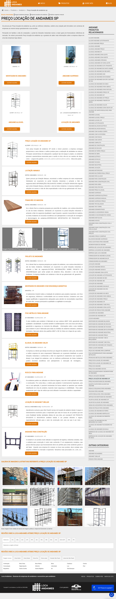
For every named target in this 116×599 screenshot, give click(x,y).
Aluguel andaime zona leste (98, 54)
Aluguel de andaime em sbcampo (99, 71)
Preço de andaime (95, 366)
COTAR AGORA (11, 82)
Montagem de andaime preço (98, 335)
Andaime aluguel (94, 114)
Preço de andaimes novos (97, 369)
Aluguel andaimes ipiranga (22, 14)
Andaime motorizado (95, 170)
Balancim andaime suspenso (98, 239)
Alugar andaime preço (96, 43)
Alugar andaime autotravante (99, 40)
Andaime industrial (95, 165)
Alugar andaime (94, 38)
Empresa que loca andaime (98, 253)
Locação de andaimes (96, 283)
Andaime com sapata (95, 140)
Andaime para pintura (96, 187)
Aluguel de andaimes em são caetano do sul (101, 80)
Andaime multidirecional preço (99, 173)
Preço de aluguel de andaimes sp (100, 363)
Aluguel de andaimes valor (98, 105)
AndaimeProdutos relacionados (96, 30)
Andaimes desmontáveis (97, 209)
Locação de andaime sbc (97, 280)
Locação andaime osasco (97, 269)
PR (32, 492)
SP (27, 492)
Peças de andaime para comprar (99, 350)
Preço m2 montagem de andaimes (100, 381)
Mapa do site (109, 529)
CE (56, 492)
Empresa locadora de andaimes (39, 14)
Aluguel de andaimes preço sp (99, 92)
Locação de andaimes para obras (100, 296)
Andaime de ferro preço (97, 151)
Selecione (6, 492)
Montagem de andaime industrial (100, 332)
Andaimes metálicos (95, 218)
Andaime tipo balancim (96, 204)
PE (46, 492)
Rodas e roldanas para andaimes (100, 388)
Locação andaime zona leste (98, 272)
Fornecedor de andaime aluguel (100, 255)
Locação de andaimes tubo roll (99, 304)
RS (41, 492)
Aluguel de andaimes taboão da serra (99, 101)
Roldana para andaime (96, 391)
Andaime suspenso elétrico (98, 195)
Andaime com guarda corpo (98, 131)
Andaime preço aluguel (96, 190)
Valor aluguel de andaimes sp (99, 399)
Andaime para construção (97, 179)
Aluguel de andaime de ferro (98, 411)
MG (17, 492)
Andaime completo (95, 142)
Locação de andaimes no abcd (99, 293)
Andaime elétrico (94, 156)
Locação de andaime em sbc (98, 278)
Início (41, 3)
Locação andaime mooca (97, 267)
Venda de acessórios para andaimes (101, 405)
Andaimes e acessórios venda (99, 212)
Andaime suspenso (95, 192)
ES (22, 492)
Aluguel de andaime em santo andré (101, 68)
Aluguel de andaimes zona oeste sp (101, 107)
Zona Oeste (27, 511)
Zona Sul (35, 511)
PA (74, 492)
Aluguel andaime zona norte (98, 57)
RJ (12, 492)
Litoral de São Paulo (68, 511)
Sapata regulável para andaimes (99, 394)
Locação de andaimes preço (98, 299)
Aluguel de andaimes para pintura (100, 89)
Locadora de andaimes (96, 313)
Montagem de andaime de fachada (100, 327)
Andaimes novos (94, 220)
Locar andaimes (94, 318)
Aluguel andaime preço (96, 49)
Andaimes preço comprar (97, 236)
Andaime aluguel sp (95, 120)
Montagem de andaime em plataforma (101, 329)
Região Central (7, 511)
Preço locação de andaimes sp (99, 378)
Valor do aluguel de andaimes (99, 402)
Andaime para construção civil (99, 181)
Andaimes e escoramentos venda (100, 215)
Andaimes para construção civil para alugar (99, 228)
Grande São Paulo (55, 511)
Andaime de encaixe (95, 148)
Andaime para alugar (96, 176)
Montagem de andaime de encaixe (100, 324)
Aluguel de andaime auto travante (100, 65)
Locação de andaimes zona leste (100, 307)
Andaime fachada (94, 162)
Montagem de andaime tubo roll (99, 342)
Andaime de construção (97, 145)
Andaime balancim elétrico (98, 126)
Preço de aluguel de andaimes (99, 360)
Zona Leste (44, 511)
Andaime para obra (95, 184)
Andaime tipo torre (95, 206)
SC (37, 492)
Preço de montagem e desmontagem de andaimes (101, 372)
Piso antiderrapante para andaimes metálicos (101, 354)
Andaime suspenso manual (56, 14)
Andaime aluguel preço (96, 117)
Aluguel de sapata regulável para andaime (100, 111)
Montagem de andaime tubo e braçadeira (98, 338)
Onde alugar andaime (96, 348)
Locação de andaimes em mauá (99, 286)
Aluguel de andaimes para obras (100, 86)
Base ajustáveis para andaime (99, 242)
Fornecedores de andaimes (98, 261)
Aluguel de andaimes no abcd (98, 84)
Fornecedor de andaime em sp (99, 258)
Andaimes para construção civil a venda (100, 224)
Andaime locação (94, 167)
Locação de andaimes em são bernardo (98, 289)
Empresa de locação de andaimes (100, 247)
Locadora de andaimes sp (97, 315)
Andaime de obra (94, 153)
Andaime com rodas (95, 137)
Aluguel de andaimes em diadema (100, 77)
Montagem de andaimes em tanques (100, 345)
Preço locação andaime (97, 376)
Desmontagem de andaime (97, 244)
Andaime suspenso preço (97, 201)
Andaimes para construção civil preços (99, 232)
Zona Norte (17, 511)
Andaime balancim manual (97, 128)
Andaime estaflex (94, 159)
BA (51, 492)
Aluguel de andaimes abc (97, 74)
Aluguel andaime (94, 46)
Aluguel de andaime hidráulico (99, 413)
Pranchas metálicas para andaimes (100, 357)
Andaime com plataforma (97, 134)
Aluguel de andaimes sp (97, 95)
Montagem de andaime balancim (99, 321)
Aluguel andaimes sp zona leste (99, 63)
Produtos (63, 3)
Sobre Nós (87, 3)
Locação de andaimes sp (97, 301)
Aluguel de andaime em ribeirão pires (99, 417)
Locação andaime (94, 264)
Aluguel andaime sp (95, 52)
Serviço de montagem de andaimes (100, 397)
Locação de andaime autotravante (100, 275)
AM (69, 492)
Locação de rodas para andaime (99, 310)
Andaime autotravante (96, 123)
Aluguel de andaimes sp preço (99, 98)
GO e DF (62, 492)
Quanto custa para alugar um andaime (99, 384)
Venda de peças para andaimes (99, 408)
